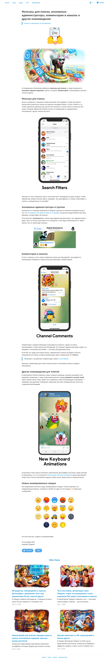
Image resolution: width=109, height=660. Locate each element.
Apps (21, 3)
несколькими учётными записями (59, 475)
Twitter (100, 3)
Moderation (36, 3)
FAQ (14, 3)
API (27, 3)
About (44, 657)
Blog (49, 657)
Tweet (38, 550)
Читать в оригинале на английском (37, 23)
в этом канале (63, 359)
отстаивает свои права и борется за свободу (43, 213)
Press (55, 657)
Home (7, 3)
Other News (54, 560)
